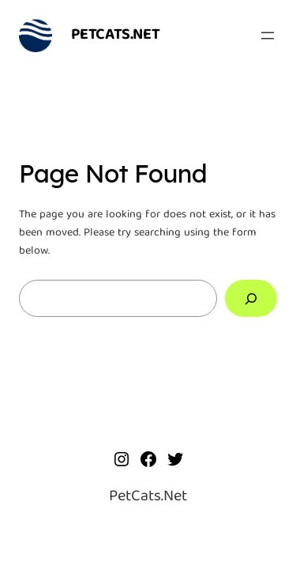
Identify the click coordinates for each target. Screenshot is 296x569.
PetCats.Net (115, 35)
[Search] (251, 298)
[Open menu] (267, 35)
